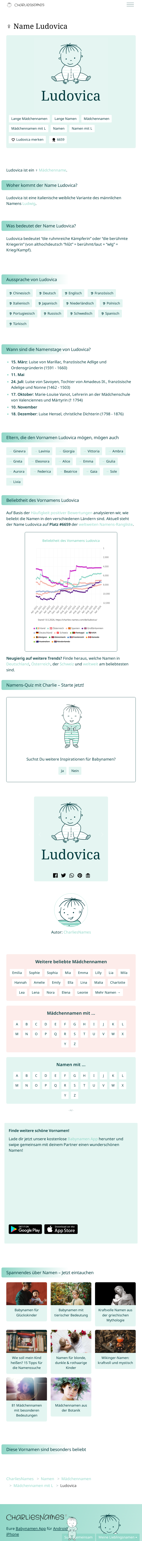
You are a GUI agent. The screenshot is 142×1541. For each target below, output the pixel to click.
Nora (51, 992)
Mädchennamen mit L (28, 128)
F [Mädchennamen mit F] (65, 1024)
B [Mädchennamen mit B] (27, 1024)
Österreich (40, 663)
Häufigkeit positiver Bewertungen (61, 512)
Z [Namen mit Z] (75, 1095)
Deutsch (47, 293)
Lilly (98, 972)
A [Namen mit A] (17, 1075)
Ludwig (29, 203)
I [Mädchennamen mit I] (93, 1024)
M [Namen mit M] (16, 1085)
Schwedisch (81, 313)
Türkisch (17, 323)
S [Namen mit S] (75, 1085)
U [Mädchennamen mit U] (94, 1034)
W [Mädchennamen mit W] (113, 1034)
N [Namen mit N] (26, 1085)
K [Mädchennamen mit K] (113, 1024)
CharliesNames (77, 932)
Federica (44, 471)
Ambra (117, 451)
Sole (113, 471)
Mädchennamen (96, 118)
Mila (124, 972)
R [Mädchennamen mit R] (65, 1034)
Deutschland (17, 663)
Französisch (101, 293)
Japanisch (47, 303)
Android (60, 1528)
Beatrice (70, 471)
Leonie (82, 992)
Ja (62, 770)
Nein (75, 770)
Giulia (110, 461)
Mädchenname (52, 170)
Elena (66, 992)
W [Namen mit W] (113, 1085)
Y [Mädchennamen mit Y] (65, 1044)
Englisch (73, 293)
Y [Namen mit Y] (65, 1095)
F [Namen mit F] (65, 1075)
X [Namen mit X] (123, 1085)
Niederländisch (80, 303)
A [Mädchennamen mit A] (17, 1024)
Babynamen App (83, 1138)
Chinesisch (19, 293)
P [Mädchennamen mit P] (46, 1034)
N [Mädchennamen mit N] (26, 1034)
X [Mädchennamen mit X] (123, 1034)
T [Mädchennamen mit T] (84, 1034)
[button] (39, 834)
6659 (58, 139)
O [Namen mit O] (36, 1085)
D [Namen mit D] (46, 1075)
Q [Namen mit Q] (55, 1085)
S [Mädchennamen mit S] (75, 1034)
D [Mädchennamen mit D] (46, 1024)
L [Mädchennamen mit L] (123, 1024)
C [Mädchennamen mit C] (36, 1024)
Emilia (17, 972)
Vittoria (93, 451)
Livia (17, 481)
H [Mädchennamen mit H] (84, 1024)
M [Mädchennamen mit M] (16, 1034)
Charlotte (117, 982)
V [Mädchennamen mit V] (103, 1034)
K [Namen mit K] (113, 1075)
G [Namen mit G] (74, 1075)
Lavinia (44, 451)
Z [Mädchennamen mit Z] (75, 1044)
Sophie (34, 972)
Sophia (52, 972)
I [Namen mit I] (93, 1075)
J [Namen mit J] (103, 1075)
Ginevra (19, 451)
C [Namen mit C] (36, 1075)
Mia (68, 972)
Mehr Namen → (107, 992)
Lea (22, 992)
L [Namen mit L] (123, 1075)
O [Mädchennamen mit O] (36, 1034)
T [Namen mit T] (84, 1085)
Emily (56, 982)
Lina (83, 982)
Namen (59, 128)
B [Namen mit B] (27, 1075)
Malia (98, 982)
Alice (66, 461)
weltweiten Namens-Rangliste (106, 524)
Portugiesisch (22, 313)
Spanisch (110, 313)
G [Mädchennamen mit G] (74, 1024)
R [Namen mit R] (65, 1085)
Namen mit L (82, 128)
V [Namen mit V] (103, 1085)
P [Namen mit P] (46, 1085)
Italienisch (19, 303)
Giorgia (69, 451)
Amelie (39, 982)
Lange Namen (66, 118)
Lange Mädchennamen (29, 118)
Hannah (20, 982)
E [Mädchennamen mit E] (55, 1024)
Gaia (93, 471)
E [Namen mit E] (55, 1075)
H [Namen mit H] (84, 1075)
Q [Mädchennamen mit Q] (55, 1034)
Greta (17, 461)
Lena (35, 992)
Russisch (52, 313)
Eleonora (42, 461)
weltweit (90, 663)
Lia (111, 972)
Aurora (18, 471)
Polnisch (111, 303)
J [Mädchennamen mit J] (103, 1024)
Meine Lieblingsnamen (116, 1537)
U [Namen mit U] (94, 1085)
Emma (88, 461)
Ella (70, 982)
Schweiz (67, 663)
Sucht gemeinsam (78, 1537)
